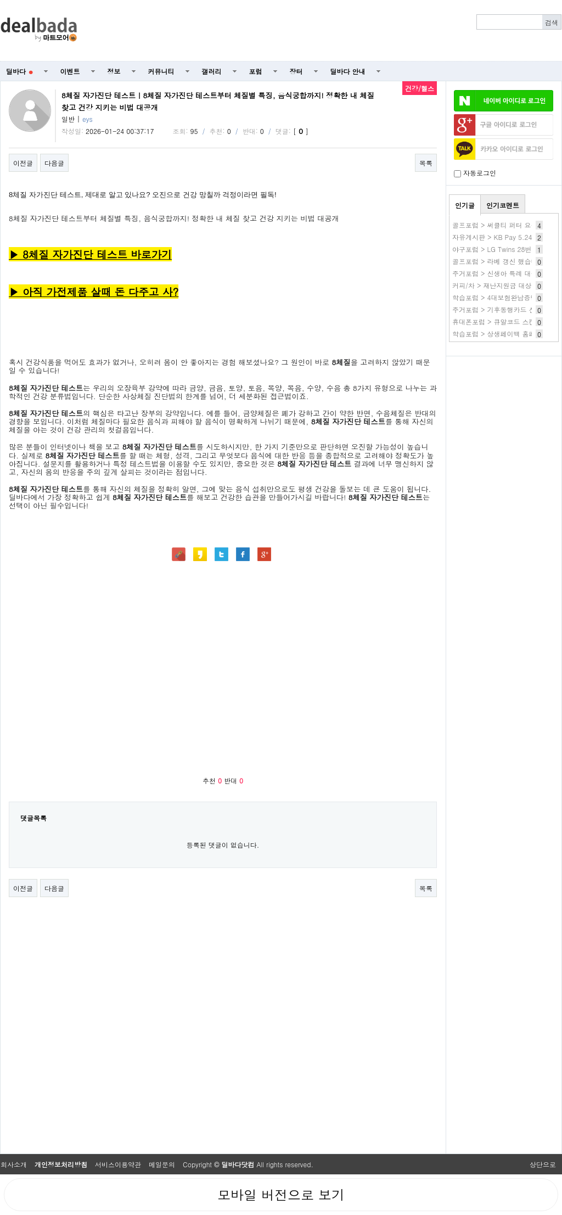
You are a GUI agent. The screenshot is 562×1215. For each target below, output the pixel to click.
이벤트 (70, 71)
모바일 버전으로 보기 (281, 1194)
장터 (296, 71)
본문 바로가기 (0, 0)
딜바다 (19, 71)
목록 (425, 162)
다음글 (54, 162)
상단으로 (543, 1164)
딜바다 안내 (348, 71)
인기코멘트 (502, 205)
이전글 (23, 162)
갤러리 (212, 71)
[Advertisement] (504, 420)
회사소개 (14, 1164)
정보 (114, 71)
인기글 (465, 205)
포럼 (255, 71)
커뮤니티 (161, 71)
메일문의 (162, 1164)
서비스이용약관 (118, 1164)
